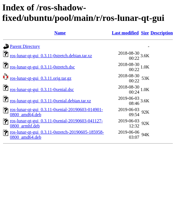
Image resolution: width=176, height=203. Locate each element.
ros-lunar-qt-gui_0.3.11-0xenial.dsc (42, 89)
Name (60, 32)
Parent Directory (25, 46)
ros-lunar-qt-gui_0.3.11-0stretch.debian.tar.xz (51, 55)
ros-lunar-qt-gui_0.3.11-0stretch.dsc (42, 67)
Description (162, 32)
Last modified (125, 32)
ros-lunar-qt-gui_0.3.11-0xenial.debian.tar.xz (50, 100)
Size (145, 32)
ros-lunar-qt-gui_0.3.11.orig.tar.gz (40, 78)
